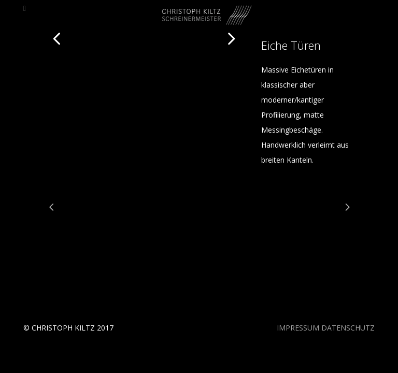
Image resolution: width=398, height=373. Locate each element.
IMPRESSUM (298, 328)
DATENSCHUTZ (348, 328)
